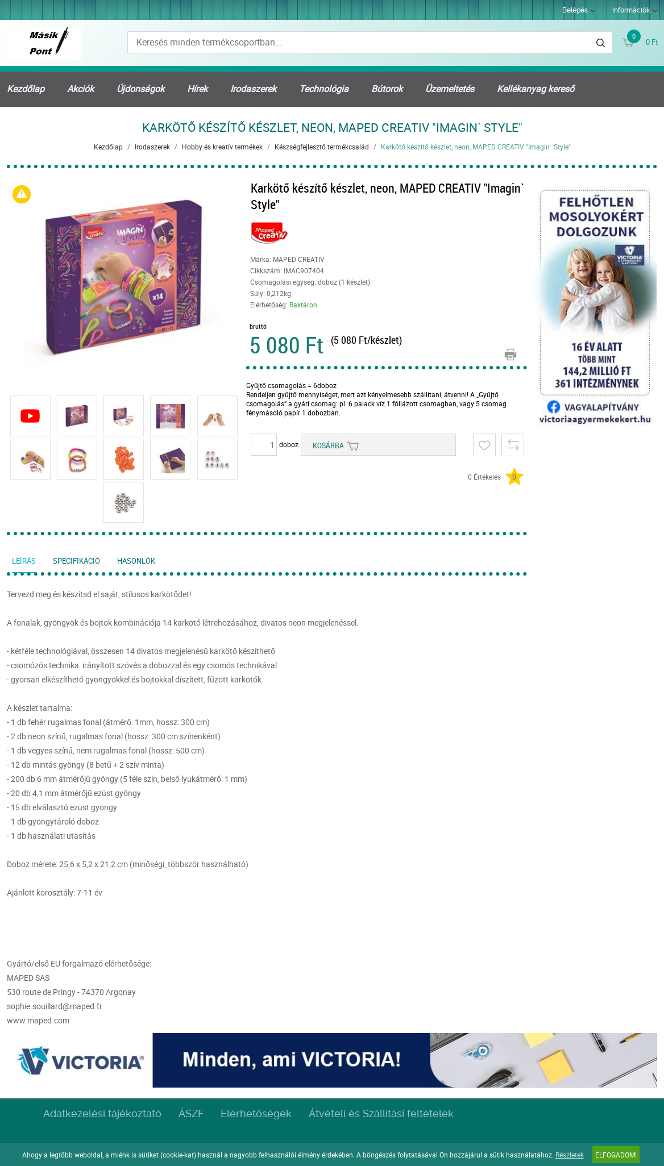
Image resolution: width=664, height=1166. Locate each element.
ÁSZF (191, 1113)
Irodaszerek (253, 88)
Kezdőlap (25, 88)
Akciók (80, 88)
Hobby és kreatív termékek (222, 146)
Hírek (197, 88)
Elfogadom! (616, 1154)
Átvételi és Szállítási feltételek (381, 1113)
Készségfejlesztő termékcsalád (322, 146)
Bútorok (386, 88)
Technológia (323, 88)
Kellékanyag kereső (535, 88)
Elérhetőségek (256, 1113)
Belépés (575, 10)
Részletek (569, 1154)
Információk (631, 10)
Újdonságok (140, 88)
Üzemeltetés (449, 88)
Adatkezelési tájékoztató (102, 1113)
